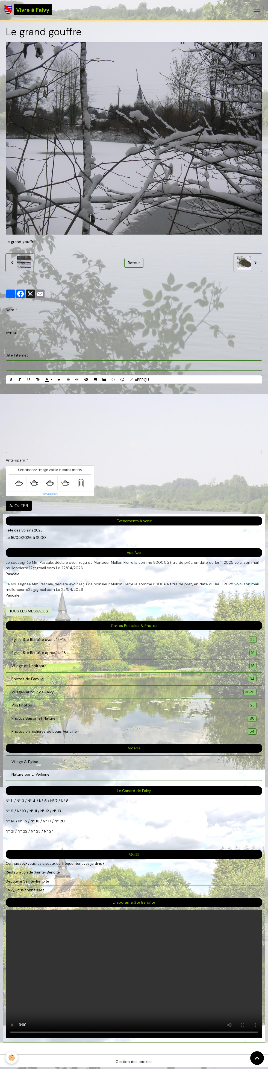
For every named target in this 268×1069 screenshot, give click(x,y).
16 (37, 821)
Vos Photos (134, 705)
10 (23, 810)
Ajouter (18, 506)
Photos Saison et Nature (134, 718)
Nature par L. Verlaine (30, 774)
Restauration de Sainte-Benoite (33, 872)
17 (49, 821)
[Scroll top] (257, 1058)
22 (24, 831)
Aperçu (139, 379)
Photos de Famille (134, 679)
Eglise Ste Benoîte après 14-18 (134, 653)
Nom (10, 309)
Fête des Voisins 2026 (24, 530)
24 (51, 831)
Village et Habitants (134, 666)
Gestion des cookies (134, 1061)
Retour (134, 262)
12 (48, 810)
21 (13, 831)
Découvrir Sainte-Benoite (27, 881)
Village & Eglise (24, 761)
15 (25, 821)
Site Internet (17, 355)
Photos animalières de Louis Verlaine (134, 731)
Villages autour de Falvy (134, 692)
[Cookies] (11, 1058)
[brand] (28, 9)
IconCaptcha (49, 493)
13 (59, 810)
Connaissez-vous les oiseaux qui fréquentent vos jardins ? (55, 863)
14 (13, 821)
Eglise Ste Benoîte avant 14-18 (134, 639)
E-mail (11, 332)
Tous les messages (28, 611)
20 (62, 821)
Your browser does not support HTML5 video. (134, 974)
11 (35, 810)
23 (38, 831)
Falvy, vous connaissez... (26, 890)
